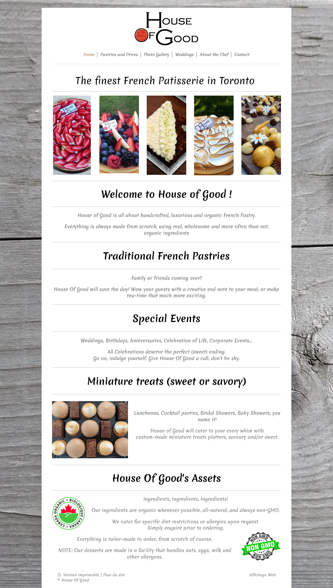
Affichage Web (262, 575)
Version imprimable (78, 575)
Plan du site (114, 575)
